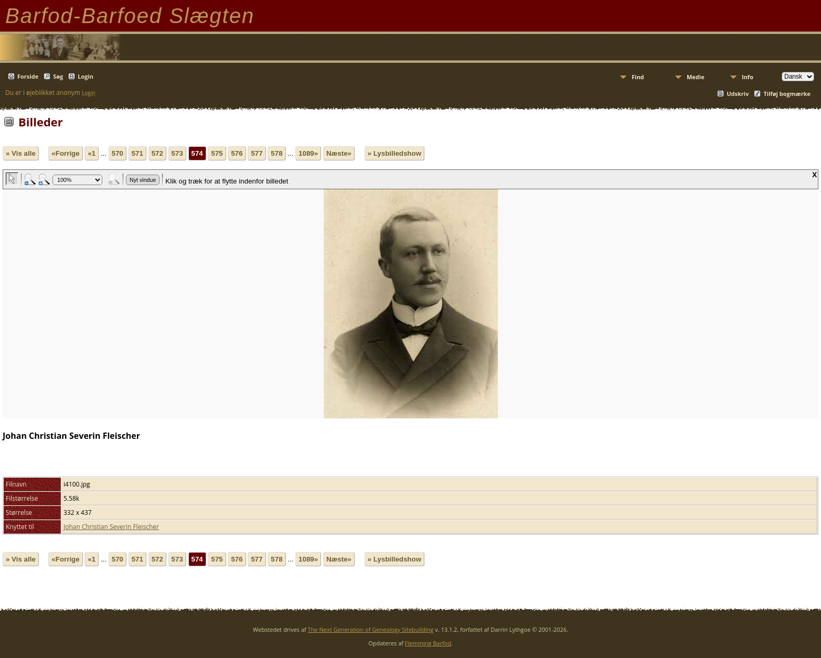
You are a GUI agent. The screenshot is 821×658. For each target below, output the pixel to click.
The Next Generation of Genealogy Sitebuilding (371, 629)
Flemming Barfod (428, 643)
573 (177, 153)
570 (117, 153)
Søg (58, 76)
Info (747, 77)
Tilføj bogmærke (787, 94)
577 (256, 153)
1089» (308, 153)
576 (236, 153)
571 (137, 153)
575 (216, 153)
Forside (27, 76)
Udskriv (738, 94)
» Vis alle (21, 153)
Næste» (338, 153)
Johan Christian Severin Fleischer (111, 526)
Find (638, 77)
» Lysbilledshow (394, 153)
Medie (696, 77)
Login (85, 76)
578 (276, 153)
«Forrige (65, 153)
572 (157, 153)
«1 (91, 153)
